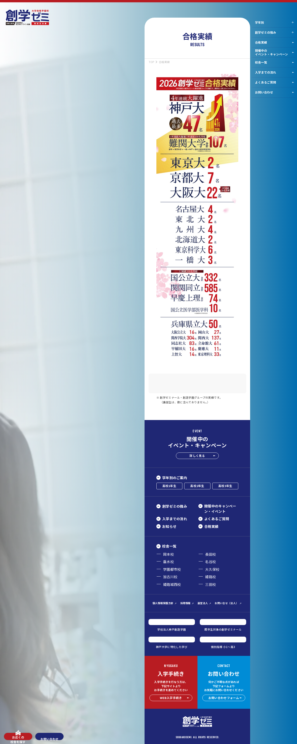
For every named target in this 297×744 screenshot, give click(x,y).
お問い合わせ (274, 92)
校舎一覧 (274, 62)
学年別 (259, 22)
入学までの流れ (274, 72)
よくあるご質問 (274, 82)
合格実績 (274, 42)
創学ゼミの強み (265, 32)
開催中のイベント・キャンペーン (274, 52)
